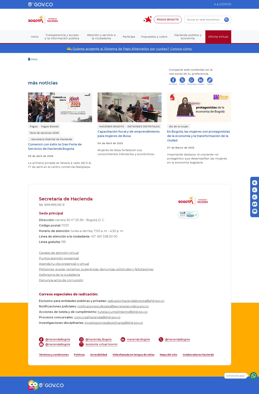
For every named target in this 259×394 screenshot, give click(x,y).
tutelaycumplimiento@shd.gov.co (123, 312)
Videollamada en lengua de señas (133, 354)
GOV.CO (225, 4)
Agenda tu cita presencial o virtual (64, 264)
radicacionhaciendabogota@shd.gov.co (135, 301)
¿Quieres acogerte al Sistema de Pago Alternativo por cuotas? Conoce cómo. (131, 49)
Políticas (79, 354)
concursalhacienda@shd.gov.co (97, 317)
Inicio (33, 59)
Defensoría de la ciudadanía (59, 275)
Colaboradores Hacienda (198, 354)
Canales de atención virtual (59, 253)
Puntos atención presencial (59, 258)
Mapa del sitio (168, 354)
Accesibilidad (98, 354)
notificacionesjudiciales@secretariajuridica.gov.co (113, 306)
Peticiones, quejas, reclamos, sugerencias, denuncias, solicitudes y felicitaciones (96, 269)
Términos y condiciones (54, 354)
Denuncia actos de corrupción (61, 280)
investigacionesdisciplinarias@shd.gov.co (114, 323)
